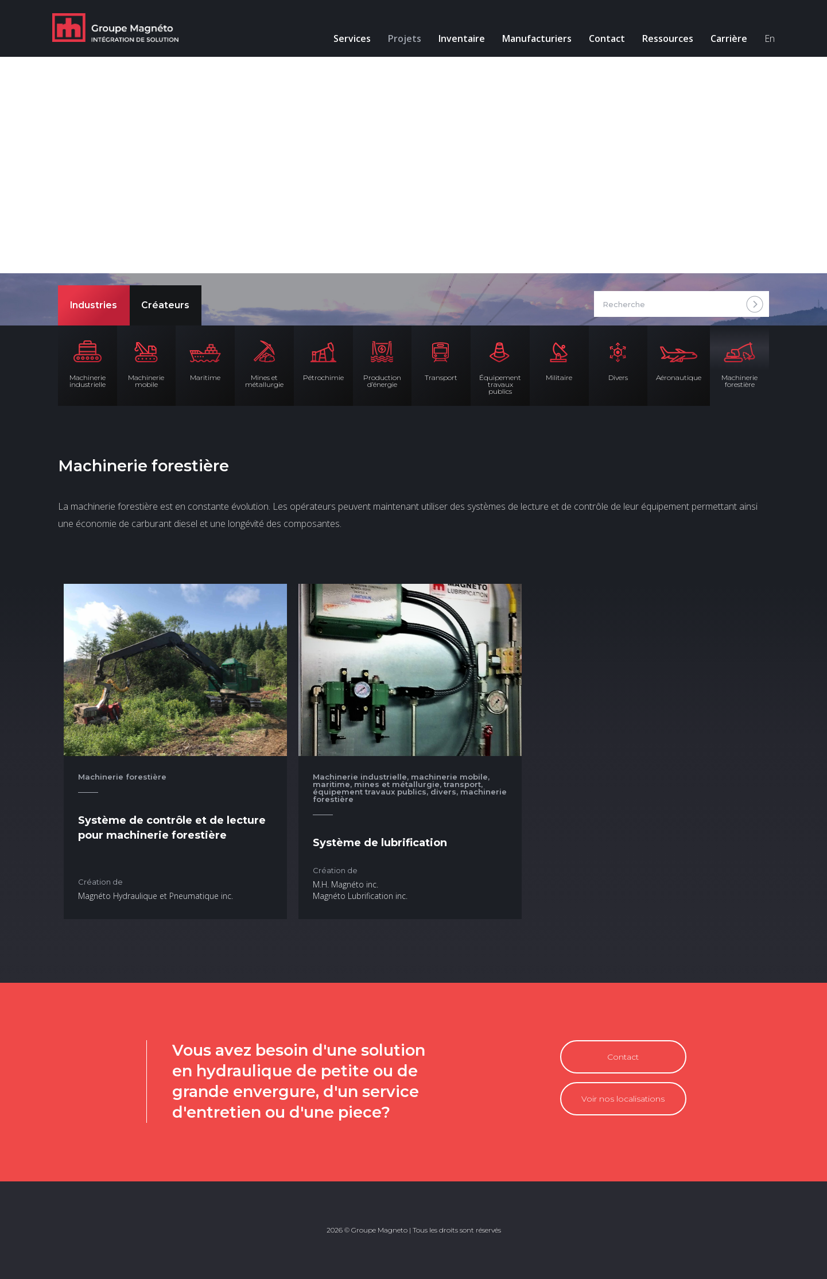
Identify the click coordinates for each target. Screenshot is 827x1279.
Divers (618, 377)
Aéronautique (678, 377)
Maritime (205, 377)
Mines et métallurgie (264, 381)
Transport (441, 377)
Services (346, 40)
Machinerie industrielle (87, 381)
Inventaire (456, 40)
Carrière (723, 40)
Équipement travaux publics (500, 384)
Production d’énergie (382, 381)
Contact (601, 40)
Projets (399, 40)
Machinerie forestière (739, 381)
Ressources (662, 40)
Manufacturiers (531, 40)
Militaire (559, 377)
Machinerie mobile (146, 381)
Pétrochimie (323, 377)
